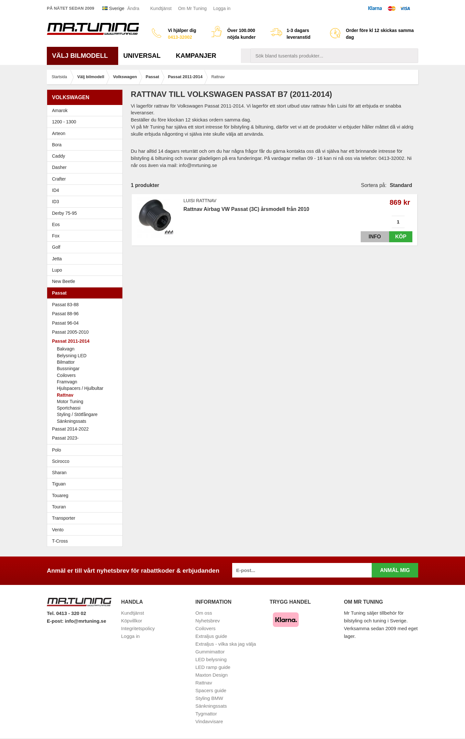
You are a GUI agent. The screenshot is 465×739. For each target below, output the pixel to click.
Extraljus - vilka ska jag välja (225, 644)
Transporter (86, 518)
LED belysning (211, 659)
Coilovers (66, 375)
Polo (86, 450)
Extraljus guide (211, 636)
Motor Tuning (70, 401)
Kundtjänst (160, 8)
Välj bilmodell (82, 55)
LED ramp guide (212, 667)
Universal (144, 55)
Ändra (133, 8)
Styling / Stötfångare (77, 414)
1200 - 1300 (64, 121)
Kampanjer (196, 55)
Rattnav (65, 395)
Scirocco (86, 461)
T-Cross (60, 541)
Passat (86, 293)
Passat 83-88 (86, 304)
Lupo (86, 270)
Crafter (59, 179)
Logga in (222, 8)
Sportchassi (89, 408)
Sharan (86, 472)
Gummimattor (210, 651)
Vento (86, 529)
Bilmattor (66, 362)
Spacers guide (210, 690)
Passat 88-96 (86, 313)
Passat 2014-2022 (86, 429)
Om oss (203, 613)
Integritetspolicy (138, 628)
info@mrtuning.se (85, 621)
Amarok (59, 110)
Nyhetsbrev (207, 620)
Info (369, 236)
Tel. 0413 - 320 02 (66, 613)
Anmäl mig (395, 570)
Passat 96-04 (86, 323)
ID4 (55, 190)
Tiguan (86, 483)
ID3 (55, 201)
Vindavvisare (209, 721)
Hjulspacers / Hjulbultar (80, 388)
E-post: (56, 621)
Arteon (58, 133)
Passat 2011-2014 (86, 341)
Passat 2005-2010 (86, 332)
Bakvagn (89, 348)
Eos (86, 224)
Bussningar (89, 368)
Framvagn (89, 381)
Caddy (86, 156)
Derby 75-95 (86, 213)
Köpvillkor (131, 620)
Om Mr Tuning (192, 8)
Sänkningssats (89, 421)
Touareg (60, 495)
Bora (86, 144)
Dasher (86, 167)
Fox (86, 235)
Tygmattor (206, 713)
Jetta (86, 258)
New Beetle (86, 281)
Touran (86, 506)
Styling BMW (209, 698)
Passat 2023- (86, 438)
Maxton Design (211, 675)
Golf (86, 247)
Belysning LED (72, 355)
